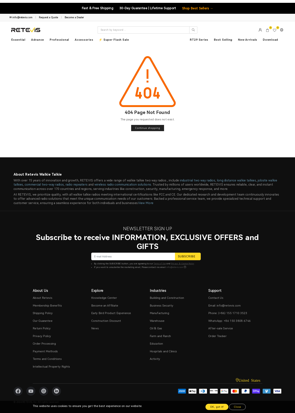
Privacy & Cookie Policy (182, 263)
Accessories (84, 39)
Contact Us (215, 298)
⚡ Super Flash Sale (114, 39)
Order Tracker (217, 336)
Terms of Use (160, 263)
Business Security (161, 305)
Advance (37, 39)
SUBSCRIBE (188, 256)
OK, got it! (217, 406)
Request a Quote (48, 17)
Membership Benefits (47, 305)
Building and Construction (167, 298)
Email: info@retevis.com (224, 305)
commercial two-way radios (44, 184)
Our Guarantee (42, 321)
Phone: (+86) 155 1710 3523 (227, 313)
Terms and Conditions (47, 359)
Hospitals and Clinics (163, 351)
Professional (59, 39)
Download (270, 39)
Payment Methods (45, 351)
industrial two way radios (197, 180)
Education (156, 343)
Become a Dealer (74, 17)
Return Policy (42, 328)
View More (146, 203)
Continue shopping (147, 128)
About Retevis (42, 298)
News (95, 328)
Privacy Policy (42, 336)
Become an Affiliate (104, 305)
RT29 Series (199, 39)
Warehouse (157, 321)
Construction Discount (106, 321)
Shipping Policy (43, 313)
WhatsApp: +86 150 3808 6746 (229, 321)
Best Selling (223, 39)
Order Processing (44, 343)
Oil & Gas (156, 328)
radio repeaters (76, 184)
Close (237, 406)
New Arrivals (247, 39)
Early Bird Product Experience (111, 313)
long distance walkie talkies (236, 180)
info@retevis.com (174, 267)
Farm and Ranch (160, 336)
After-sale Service (220, 328)
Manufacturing (159, 313)
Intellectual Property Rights (51, 366)
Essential (18, 39)
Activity (155, 359)
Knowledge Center (104, 298)
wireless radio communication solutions (122, 184)
